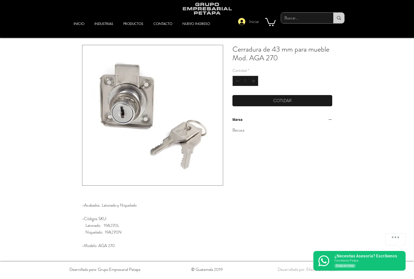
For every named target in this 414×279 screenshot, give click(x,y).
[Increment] (253, 81)
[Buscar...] (303, 18)
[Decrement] (236, 81)
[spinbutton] (245, 81)
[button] (270, 21)
